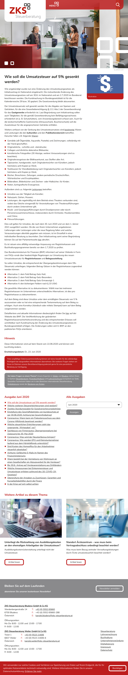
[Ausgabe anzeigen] (74, 412)
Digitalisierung (13, 384)
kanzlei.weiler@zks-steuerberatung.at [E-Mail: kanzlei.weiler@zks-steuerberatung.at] (42, 641)
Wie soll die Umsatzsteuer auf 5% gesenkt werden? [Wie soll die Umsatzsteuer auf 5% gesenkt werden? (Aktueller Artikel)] (31, 402)
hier (40, 239)
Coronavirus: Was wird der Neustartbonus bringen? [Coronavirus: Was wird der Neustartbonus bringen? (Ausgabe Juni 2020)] (31, 437)
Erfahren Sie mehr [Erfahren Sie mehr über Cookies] (33, 671)
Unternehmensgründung (112, 640)
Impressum (105, 647)
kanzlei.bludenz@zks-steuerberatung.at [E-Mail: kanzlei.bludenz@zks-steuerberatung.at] (54, 615)
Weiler (55, 376)
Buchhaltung (106, 637)
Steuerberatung (22, 379)
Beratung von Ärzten (36, 384)
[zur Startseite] (25, 11)
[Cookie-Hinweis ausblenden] (117, 668)
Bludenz (65, 376)
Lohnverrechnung (55, 379)
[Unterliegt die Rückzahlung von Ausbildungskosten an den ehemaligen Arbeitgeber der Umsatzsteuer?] (31, 532)
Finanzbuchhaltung (36, 379)
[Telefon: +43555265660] (45, 609)
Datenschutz (106, 650)
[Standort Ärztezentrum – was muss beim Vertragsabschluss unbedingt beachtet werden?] (97, 532)
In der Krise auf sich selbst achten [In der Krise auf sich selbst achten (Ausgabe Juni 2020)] (22, 484)
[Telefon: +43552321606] (34, 634)
